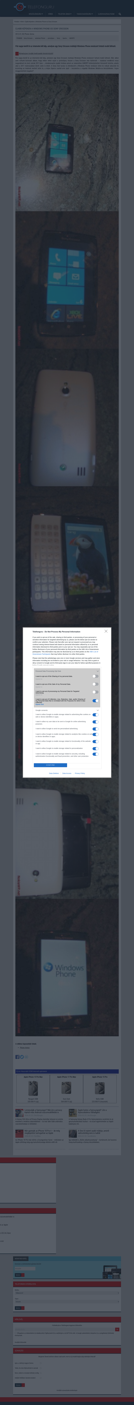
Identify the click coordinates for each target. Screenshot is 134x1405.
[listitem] (67, 671)
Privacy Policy (80, 773)
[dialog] (67, 702)
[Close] (107, 632)
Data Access (66, 773)
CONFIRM (50, 765)
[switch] (96, 676)
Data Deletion (54, 773)
